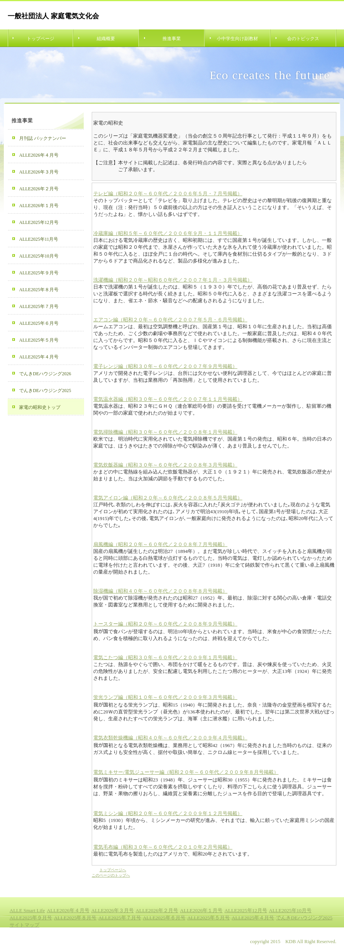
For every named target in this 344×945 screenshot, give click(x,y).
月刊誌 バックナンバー (42, 138)
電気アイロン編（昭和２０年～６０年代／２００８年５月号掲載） (167, 498)
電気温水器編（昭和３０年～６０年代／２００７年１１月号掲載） (167, 399)
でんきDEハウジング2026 (45, 373)
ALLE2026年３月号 (38, 172)
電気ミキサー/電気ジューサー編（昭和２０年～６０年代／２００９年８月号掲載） (186, 772)
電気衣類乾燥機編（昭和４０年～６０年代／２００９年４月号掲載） (170, 738)
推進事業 (171, 38)
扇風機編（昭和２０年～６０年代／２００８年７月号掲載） (160, 544)
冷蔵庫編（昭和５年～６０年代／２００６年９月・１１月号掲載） (167, 233)
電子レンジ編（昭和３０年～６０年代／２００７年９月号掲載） (165, 366)
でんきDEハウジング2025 (45, 390)
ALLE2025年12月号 (38, 222)
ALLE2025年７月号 (38, 306)
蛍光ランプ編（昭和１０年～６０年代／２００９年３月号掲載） (165, 697)
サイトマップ (24, 925)
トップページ (40, 38)
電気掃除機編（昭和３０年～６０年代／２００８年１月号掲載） (165, 432)
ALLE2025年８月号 (38, 289)
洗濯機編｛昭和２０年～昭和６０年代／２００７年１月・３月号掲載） (172, 280)
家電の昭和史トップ (39, 407)
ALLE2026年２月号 (38, 188)
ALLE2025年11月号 (38, 239)
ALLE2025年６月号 (38, 323)
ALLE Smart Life (27, 910)
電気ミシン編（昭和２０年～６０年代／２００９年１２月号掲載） (167, 813)
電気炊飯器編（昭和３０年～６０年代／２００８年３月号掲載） (165, 465)
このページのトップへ (111, 875)
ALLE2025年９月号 (38, 273)
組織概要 (106, 38)
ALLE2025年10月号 (38, 256)
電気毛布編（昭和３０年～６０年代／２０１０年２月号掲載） (162, 847)
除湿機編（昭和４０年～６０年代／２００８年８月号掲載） (160, 591)
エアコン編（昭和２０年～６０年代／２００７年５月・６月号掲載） (170, 320)
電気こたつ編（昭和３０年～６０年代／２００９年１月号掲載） (165, 657)
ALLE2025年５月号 (38, 340)
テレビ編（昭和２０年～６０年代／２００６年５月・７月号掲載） (167, 193)
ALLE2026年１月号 (38, 205)
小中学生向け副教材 (237, 38)
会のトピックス (303, 38)
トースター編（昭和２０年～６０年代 (135, 624)
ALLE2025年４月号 (38, 357)
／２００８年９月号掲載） (207, 624)
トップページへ (112, 870)
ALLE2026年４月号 (38, 155)
